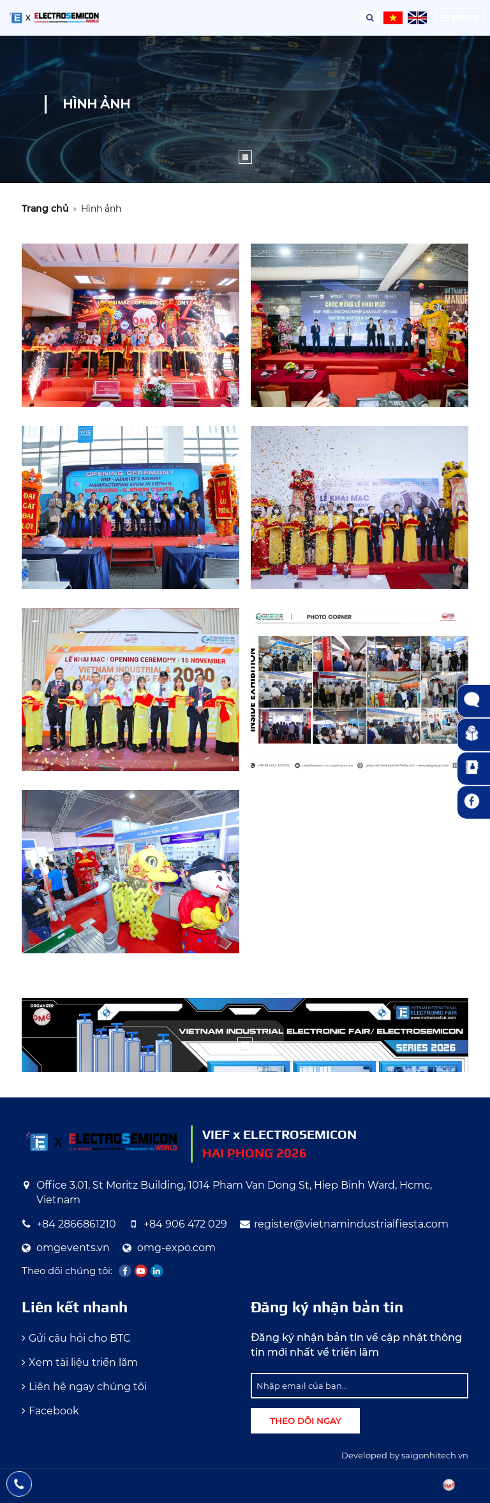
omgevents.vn (73, 1248)
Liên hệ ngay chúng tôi (88, 1387)
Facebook (54, 1411)
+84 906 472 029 (185, 1224)
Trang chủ (45, 208)
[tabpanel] (245, 109)
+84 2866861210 (76, 1224)
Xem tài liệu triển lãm (83, 1362)
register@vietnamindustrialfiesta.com (351, 1224)
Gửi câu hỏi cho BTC (80, 1338)
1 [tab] (245, 157)
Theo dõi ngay (305, 1421)
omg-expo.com (176, 1248)
